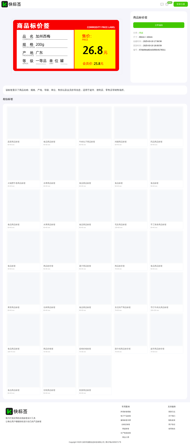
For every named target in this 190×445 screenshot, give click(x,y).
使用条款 (171, 429)
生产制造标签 (126, 433)
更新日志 (171, 412)
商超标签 (125, 429)
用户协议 (171, 424)
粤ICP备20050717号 (113, 442)
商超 (141, 33)
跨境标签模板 (126, 412)
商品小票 (125, 437)
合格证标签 (125, 424)
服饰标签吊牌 (126, 420)
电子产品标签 (126, 416)
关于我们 (171, 416)
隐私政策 (171, 420)
